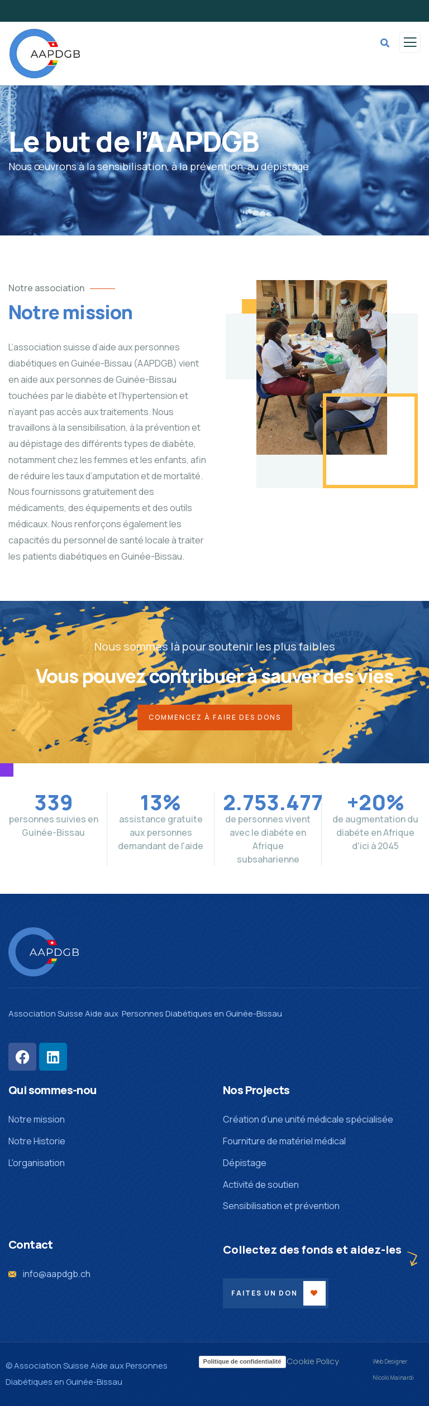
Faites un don (264, 1293)
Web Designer (390, 1361)
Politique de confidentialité (242, 1361)
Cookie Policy (313, 1361)
